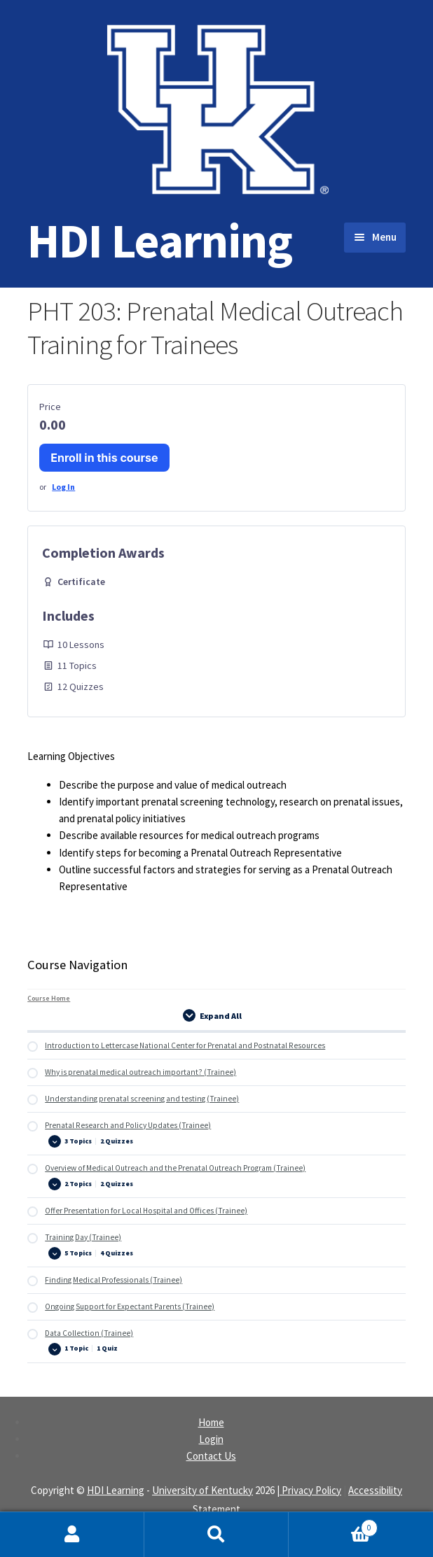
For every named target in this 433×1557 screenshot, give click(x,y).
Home (211, 1422)
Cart (333, 1525)
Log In (63, 486)
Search (216, 1534)
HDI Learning (159, 240)
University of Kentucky (202, 1490)
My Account (72, 1534)
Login (211, 1439)
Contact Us (211, 1456)
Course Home (48, 998)
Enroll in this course (104, 458)
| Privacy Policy (309, 1490)
